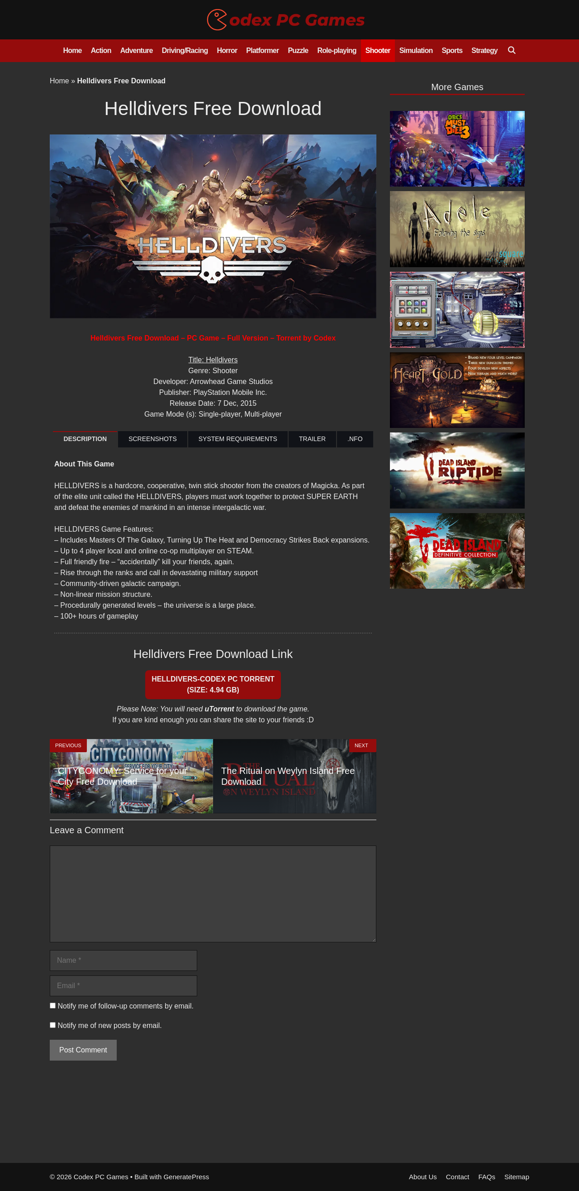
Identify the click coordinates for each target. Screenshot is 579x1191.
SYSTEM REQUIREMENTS (238, 438)
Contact (458, 1177)
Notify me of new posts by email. (109, 1025)
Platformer (262, 50)
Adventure (136, 50)
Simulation (416, 50)
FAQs (486, 1177)
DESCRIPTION (85, 438)
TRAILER (312, 438)
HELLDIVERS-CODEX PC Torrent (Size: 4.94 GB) (213, 684)
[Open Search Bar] (511, 50)
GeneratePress (186, 1177)
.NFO (354, 438)
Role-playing (336, 50)
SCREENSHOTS (152, 438)
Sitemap (516, 1177)
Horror (227, 50)
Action (101, 50)
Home (72, 50)
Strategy (484, 50)
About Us (423, 1177)
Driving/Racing (185, 50)
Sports (451, 50)
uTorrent (219, 709)
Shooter (377, 50)
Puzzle (298, 50)
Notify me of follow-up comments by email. (125, 1006)
